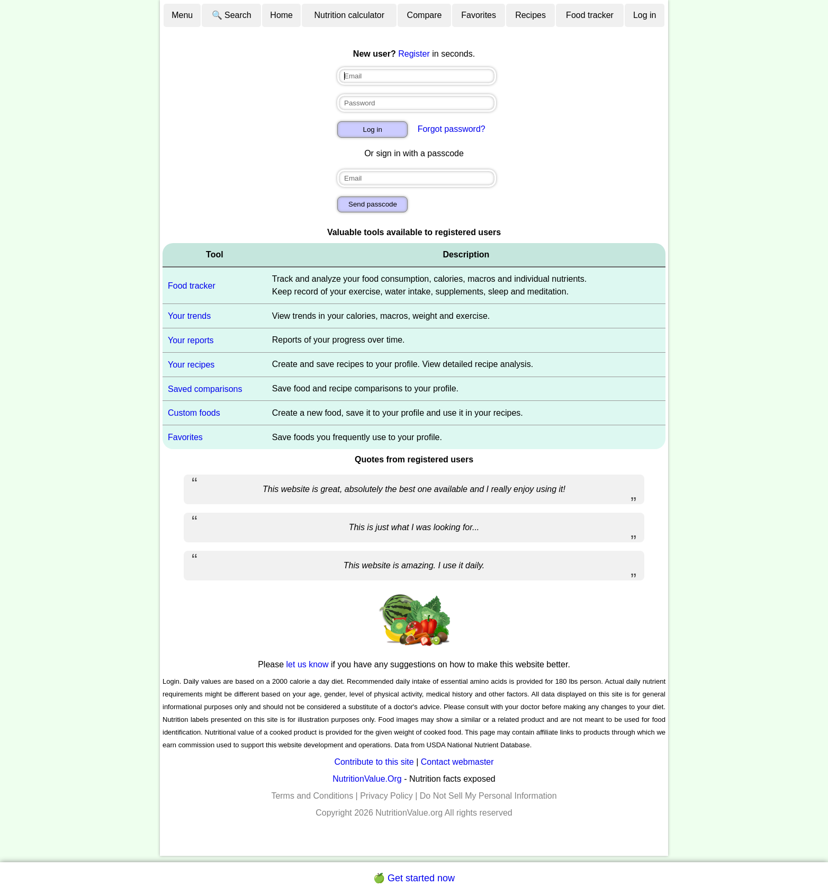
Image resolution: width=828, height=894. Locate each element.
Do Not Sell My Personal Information (488, 795)
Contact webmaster (457, 761)
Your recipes (191, 364)
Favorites (478, 15)
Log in (644, 15)
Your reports (191, 340)
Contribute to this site (373, 761)
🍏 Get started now (414, 878)
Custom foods (194, 412)
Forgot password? (451, 128)
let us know (307, 664)
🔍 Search (231, 15)
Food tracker (590, 15)
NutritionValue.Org (366, 778)
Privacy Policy (386, 795)
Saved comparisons (205, 388)
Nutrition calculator (349, 15)
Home (281, 15)
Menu (182, 15)
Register (414, 53)
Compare (424, 15)
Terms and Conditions (312, 795)
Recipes (530, 15)
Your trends (189, 315)
